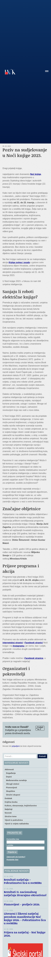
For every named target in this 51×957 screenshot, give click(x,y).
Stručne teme (11, 816)
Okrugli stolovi (12, 784)
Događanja (11, 773)
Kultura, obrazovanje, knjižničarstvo (21, 806)
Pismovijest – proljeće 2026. (22, 904)
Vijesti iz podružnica (14, 820)
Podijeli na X (39, 728)
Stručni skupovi (13, 795)
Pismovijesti (11, 787)
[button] (46, 72)
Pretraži (42, 756)
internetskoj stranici (13, 643)
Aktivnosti (9, 769)
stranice (33, 658)
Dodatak (8, 798)
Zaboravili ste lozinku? (16, 857)
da (28, 262)
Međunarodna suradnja (16, 780)
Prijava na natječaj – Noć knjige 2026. (24, 933)
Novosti (8, 813)
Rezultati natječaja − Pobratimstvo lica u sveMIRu (23, 881)
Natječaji (8, 809)
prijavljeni (16, 746)
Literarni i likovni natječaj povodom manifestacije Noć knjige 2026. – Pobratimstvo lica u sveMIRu (25, 918)
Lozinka (10, 845)
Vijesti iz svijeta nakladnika (17, 824)
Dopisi (9, 777)
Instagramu (18, 646)
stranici (34, 643)
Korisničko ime (13, 839)
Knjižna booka (11, 802)
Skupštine (10, 791)
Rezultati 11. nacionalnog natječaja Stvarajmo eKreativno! (25, 893)
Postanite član (12, 860)
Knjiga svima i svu (18, 262)
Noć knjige (35, 174)
